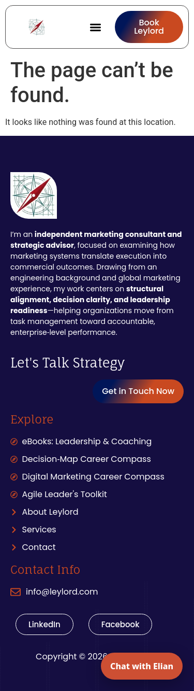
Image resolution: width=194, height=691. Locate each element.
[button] (96, 27)
